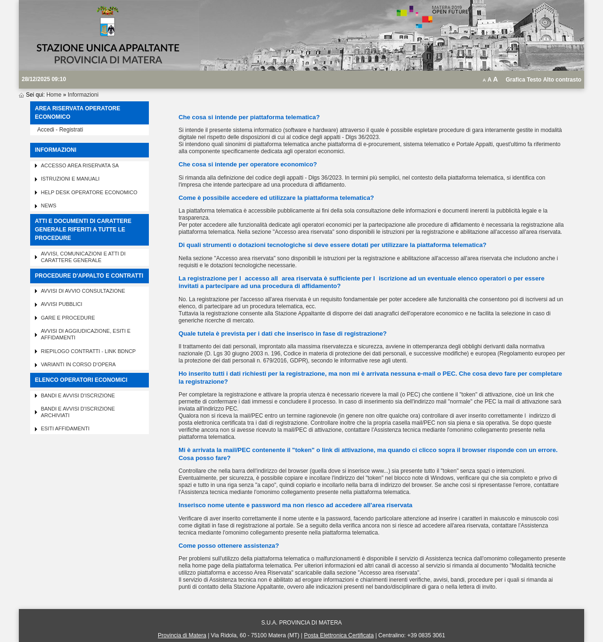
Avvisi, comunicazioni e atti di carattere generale (83, 257)
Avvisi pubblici (61, 304)
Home (53, 94)
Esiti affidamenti (65, 428)
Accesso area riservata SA (80, 165)
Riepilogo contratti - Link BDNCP (88, 351)
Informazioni (83, 94)
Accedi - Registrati (60, 129)
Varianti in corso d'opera (78, 364)
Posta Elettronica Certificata (339, 635)
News (49, 205)
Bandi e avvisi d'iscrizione (78, 395)
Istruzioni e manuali (70, 178)
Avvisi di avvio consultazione (83, 291)
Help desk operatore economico (89, 192)
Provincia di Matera (182, 635)
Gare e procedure (68, 318)
